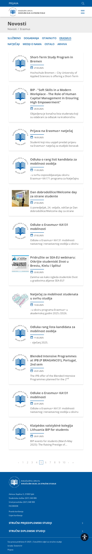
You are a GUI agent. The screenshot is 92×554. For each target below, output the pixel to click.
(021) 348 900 (29, 502)
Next (68, 462)
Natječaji (14, 44)
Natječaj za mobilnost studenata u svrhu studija (54, 296)
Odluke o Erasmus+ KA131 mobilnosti (49, 227)
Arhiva (62, 44)
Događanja (31, 38)
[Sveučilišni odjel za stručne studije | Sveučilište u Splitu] (27, 11)
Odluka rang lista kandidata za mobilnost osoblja (52, 329)
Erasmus (65, 38)
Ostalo (49, 44)
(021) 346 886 (31, 498)
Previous (18, 462)
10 (64, 462)
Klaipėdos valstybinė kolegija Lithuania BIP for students (51, 427)
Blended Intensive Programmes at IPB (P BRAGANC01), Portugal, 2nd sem (53, 360)
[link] (83, 3)
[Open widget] (85, 537)
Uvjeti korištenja (15, 515)
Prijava (13, 3)
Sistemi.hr (18, 545)
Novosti (12, 29)
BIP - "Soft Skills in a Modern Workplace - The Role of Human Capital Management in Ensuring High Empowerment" (54, 96)
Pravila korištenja (16, 511)
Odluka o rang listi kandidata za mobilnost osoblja (53, 161)
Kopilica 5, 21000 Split (25, 494)
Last (73, 462)
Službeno (14, 38)
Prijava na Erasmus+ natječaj (51, 131)
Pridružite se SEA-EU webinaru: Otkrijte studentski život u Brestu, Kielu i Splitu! (53, 261)
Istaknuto (49, 38)
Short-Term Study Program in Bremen (51, 59)
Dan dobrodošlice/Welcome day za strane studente (53, 194)
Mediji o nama (32, 44)
